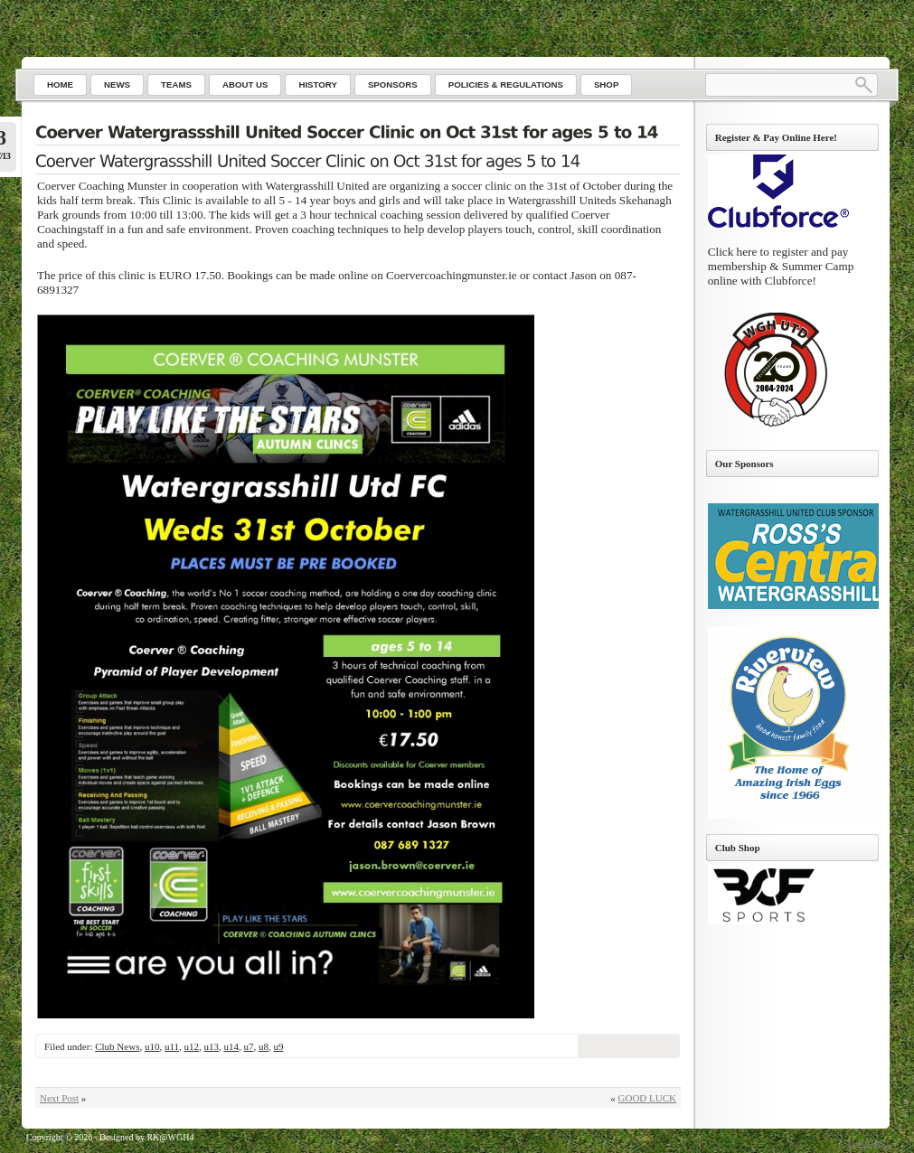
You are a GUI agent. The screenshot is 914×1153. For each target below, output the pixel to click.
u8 (264, 1046)
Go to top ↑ (869, 1143)
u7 (249, 1046)
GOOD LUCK (647, 1097)
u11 (172, 1046)
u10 (152, 1046)
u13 (212, 1046)
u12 (192, 1046)
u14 (232, 1046)
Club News (117, 1046)
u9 (279, 1046)
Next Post (59, 1097)
